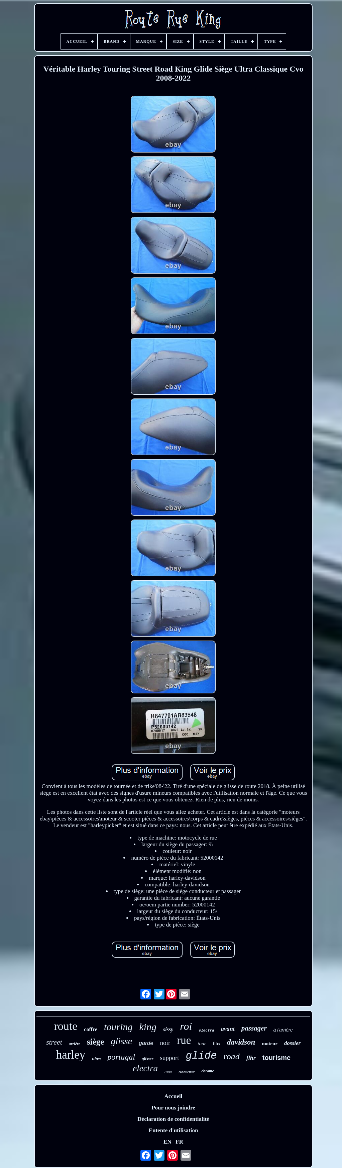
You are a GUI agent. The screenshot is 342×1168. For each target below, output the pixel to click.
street (54, 1042)
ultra (96, 1058)
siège (95, 1041)
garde (146, 1043)
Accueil (173, 1096)
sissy (168, 1029)
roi (186, 1026)
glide (201, 1056)
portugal (121, 1057)
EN (167, 1142)
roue (168, 1072)
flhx (216, 1043)
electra (145, 1068)
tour (202, 1043)
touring (118, 1026)
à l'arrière (283, 1030)
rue (184, 1040)
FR (179, 1142)
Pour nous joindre (173, 1107)
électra (206, 1031)
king (147, 1026)
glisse (121, 1041)
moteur (269, 1043)
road (232, 1056)
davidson (241, 1042)
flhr (251, 1058)
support (169, 1057)
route (66, 1026)
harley (70, 1054)
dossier (292, 1043)
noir (165, 1042)
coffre (90, 1029)
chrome (207, 1071)
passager (254, 1028)
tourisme (276, 1057)
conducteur (187, 1072)
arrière (74, 1044)
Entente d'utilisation (173, 1130)
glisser (147, 1058)
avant (228, 1029)
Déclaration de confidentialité (173, 1119)
